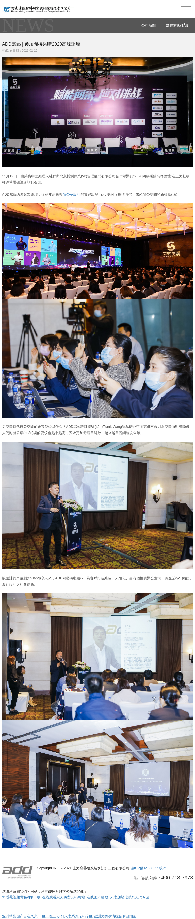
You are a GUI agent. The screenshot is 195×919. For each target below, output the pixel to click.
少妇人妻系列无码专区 (75, 916)
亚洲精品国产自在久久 (20, 916)
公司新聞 (148, 25)
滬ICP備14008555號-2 (148, 868)
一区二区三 (47, 916)
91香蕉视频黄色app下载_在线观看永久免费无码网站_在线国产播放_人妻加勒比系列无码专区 (75, 897)
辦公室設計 (71, 194)
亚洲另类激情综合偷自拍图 (115, 916)
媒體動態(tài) (177, 25)
